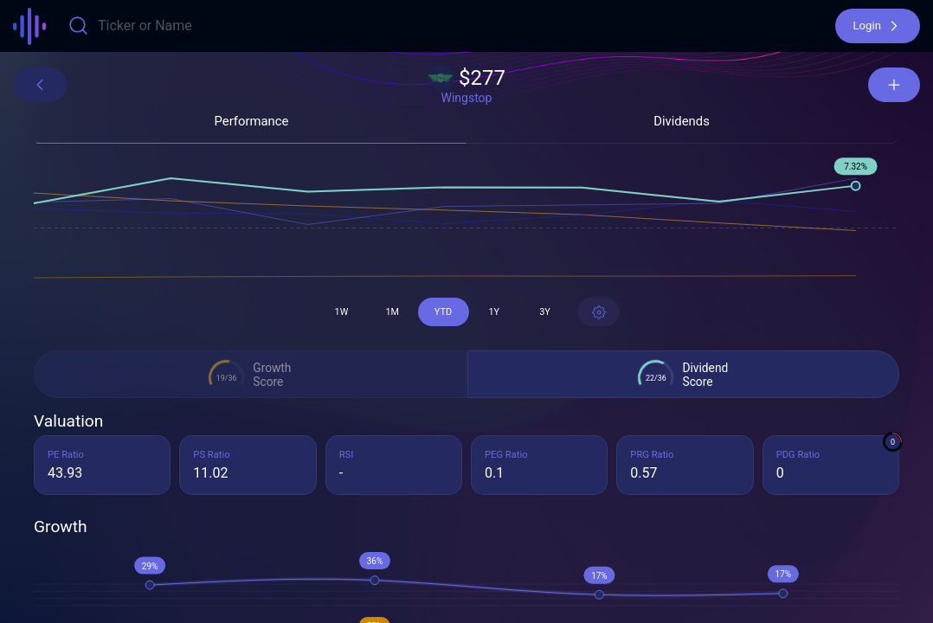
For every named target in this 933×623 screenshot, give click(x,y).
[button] (877, 26)
